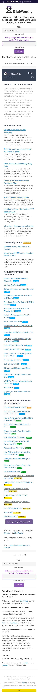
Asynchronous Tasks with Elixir (16, 197)
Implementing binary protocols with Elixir (18, 332)
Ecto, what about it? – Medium (15, 437)
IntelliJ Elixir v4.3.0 (11, 516)
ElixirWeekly (13, 2)
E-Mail (19, 27)
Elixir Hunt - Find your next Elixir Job (18, 226)
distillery (7, 246)
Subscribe (19, 51)
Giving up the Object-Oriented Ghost (17, 368)
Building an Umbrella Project (14, 349)
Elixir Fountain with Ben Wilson (15, 407)
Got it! (19, 690)
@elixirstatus (10, 77)
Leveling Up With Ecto (12, 285)
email (25, 663)
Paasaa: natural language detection (17, 502)
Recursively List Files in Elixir (14, 448)
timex (6, 253)
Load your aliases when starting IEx (17, 459)
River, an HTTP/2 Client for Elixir (15, 495)
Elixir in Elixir (8, 387)
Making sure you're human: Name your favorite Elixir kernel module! (19, 39)
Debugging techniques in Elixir (15, 345)
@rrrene (7, 533)
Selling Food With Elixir (12, 364)
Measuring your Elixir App (13, 360)
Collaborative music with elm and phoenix (19, 289)
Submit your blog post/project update (19, 522)
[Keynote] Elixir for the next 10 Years (17, 392)
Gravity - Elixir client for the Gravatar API (18, 482)
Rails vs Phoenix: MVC (12, 472)
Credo (4, 623)
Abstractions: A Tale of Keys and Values (18, 326)
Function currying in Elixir (13, 508)
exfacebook (8, 512)
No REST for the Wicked (13, 322)
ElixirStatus (24, 601)
